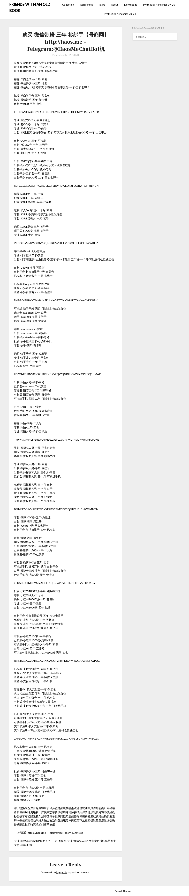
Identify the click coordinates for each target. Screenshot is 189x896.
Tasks (102, 4)
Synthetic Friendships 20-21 (120, 13)
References (86, 4)
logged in (61, 872)
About (114, 4)
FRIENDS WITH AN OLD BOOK (29, 7)
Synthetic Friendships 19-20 (159, 4)
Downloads (130, 4)
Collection (68, 4)
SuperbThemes (123, 891)
